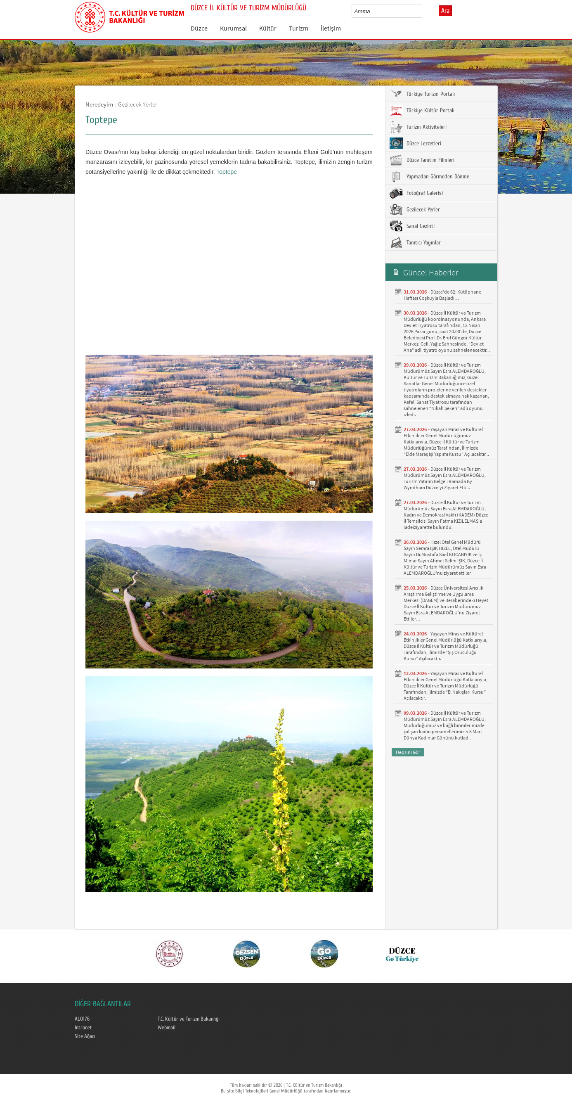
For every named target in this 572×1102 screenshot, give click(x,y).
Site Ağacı (85, 1036)
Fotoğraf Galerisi (416, 193)
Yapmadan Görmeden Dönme (429, 176)
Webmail (166, 1027)
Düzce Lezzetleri (415, 143)
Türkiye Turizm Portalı (422, 94)
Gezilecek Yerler (137, 104)
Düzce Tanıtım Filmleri (422, 160)
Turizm (298, 28)
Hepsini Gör (408, 752)
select (424, 11)
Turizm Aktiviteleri (418, 127)
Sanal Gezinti (412, 226)
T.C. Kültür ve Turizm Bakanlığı (189, 1019)
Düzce (199, 28)
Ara (445, 10)
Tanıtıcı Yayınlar (415, 242)
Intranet (83, 1027)
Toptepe (226, 171)
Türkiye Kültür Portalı (422, 110)
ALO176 (82, 1019)
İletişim (331, 28)
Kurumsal (233, 28)
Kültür (268, 28)
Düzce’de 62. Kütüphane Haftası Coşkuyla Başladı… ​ (442, 295)
